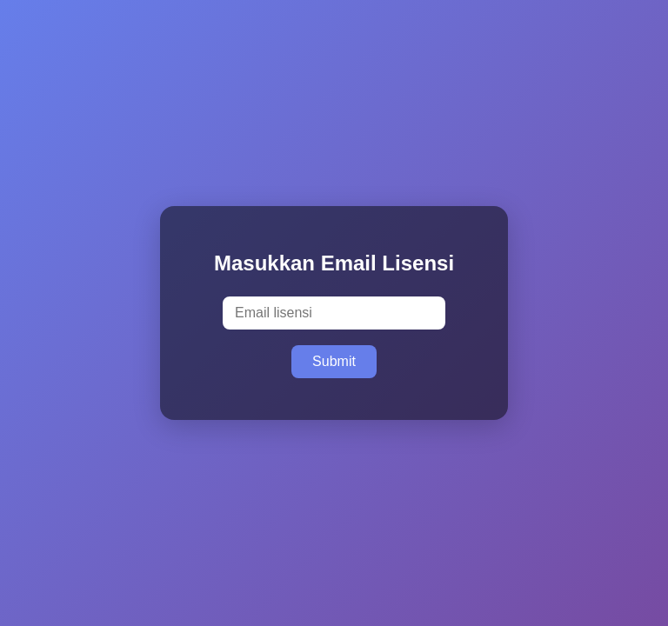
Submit (334, 361)
